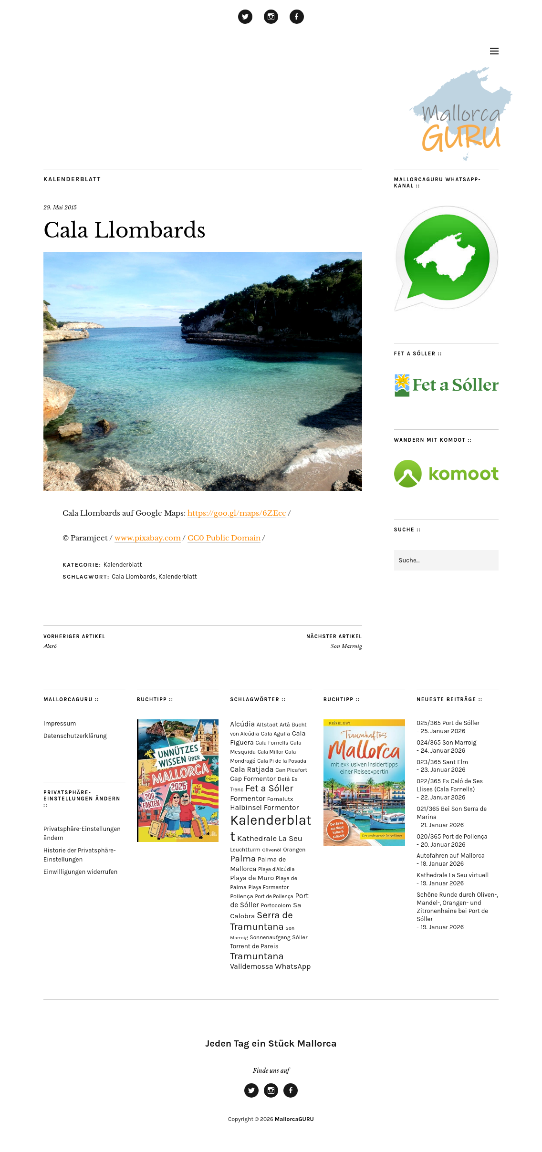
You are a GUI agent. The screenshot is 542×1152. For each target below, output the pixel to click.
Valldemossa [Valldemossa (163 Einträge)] (251, 966)
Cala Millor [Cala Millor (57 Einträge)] (270, 752)
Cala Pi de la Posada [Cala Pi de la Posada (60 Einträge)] (281, 761)
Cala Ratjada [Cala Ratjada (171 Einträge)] (251, 769)
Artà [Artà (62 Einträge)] (285, 725)
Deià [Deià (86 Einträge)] (284, 778)
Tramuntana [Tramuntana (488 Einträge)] (257, 956)
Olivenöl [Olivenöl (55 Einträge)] (271, 850)
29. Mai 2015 (60, 207)
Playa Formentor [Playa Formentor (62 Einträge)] (268, 887)
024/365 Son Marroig (446, 742)
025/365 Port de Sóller (448, 722)
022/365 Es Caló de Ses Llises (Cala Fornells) (450, 785)
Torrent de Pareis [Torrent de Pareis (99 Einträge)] (254, 946)
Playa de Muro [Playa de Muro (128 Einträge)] (252, 878)
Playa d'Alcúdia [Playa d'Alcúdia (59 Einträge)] (276, 869)
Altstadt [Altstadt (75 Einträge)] (267, 724)
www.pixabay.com (148, 537)
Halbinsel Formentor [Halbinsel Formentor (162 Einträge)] (264, 807)
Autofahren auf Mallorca (451, 855)
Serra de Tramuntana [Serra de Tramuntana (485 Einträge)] (261, 920)
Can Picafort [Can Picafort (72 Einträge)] (291, 770)
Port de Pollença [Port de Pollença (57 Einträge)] (274, 896)
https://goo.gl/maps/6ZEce (237, 513)
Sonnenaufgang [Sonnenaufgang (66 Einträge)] (270, 937)
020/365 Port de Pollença (452, 836)
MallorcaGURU (294, 1119)
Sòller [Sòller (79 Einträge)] (299, 937)
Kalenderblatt (72, 179)
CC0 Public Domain (224, 537)
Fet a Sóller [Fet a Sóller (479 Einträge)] (269, 788)
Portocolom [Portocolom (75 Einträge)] (276, 905)
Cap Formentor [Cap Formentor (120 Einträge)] (253, 779)
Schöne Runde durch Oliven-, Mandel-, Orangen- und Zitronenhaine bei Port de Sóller (457, 907)
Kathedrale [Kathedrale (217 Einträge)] (257, 838)
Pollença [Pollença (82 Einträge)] (241, 896)
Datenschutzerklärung (75, 735)
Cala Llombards (134, 576)
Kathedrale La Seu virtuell (453, 875)
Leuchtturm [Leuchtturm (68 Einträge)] (245, 849)
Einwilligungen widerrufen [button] (80, 871)
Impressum (59, 723)
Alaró (74, 641)
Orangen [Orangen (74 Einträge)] (294, 849)
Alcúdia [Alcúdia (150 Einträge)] (242, 724)
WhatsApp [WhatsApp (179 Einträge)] (293, 966)
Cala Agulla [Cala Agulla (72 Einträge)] (275, 733)
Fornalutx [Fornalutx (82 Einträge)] (280, 798)
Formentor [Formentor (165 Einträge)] (247, 798)
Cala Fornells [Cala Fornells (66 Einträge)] (272, 742)
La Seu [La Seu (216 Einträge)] (290, 838)
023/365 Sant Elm (442, 762)
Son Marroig (334, 641)
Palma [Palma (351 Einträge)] (243, 858)
